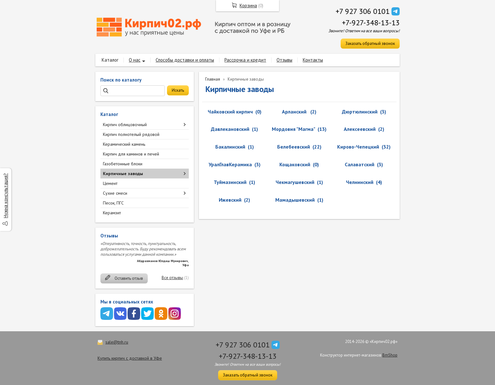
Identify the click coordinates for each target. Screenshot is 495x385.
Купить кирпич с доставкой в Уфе (130, 358)
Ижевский (230, 200)
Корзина (248, 6)
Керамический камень (124, 144)
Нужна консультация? (6, 195)
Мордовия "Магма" (293, 129)
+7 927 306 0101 (363, 11)
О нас (134, 60)
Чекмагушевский (295, 182)
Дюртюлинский (360, 111)
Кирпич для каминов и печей (131, 154)
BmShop (389, 355)
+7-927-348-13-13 (371, 23)
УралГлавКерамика (230, 164)
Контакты (313, 60)
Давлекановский (230, 129)
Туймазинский (230, 182)
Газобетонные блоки (122, 164)
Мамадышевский (295, 200)
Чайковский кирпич (230, 111)
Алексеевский (360, 129)
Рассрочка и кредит (245, 60)
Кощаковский (294, 164)
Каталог (110, 60)
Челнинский (359, 182)
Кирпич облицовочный (125, 124)
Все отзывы (172, 277)
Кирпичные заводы (123, 173)
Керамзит (112, 213)
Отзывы (284, 60)
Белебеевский (293, 147)
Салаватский (359, 164)
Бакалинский (230, 147)
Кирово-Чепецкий (358, 147)
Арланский (295, 111)
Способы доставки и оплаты (185, 60)
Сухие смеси (115, 193)
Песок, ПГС (113, 203)
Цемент (110, 183)
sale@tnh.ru (116, 342)
